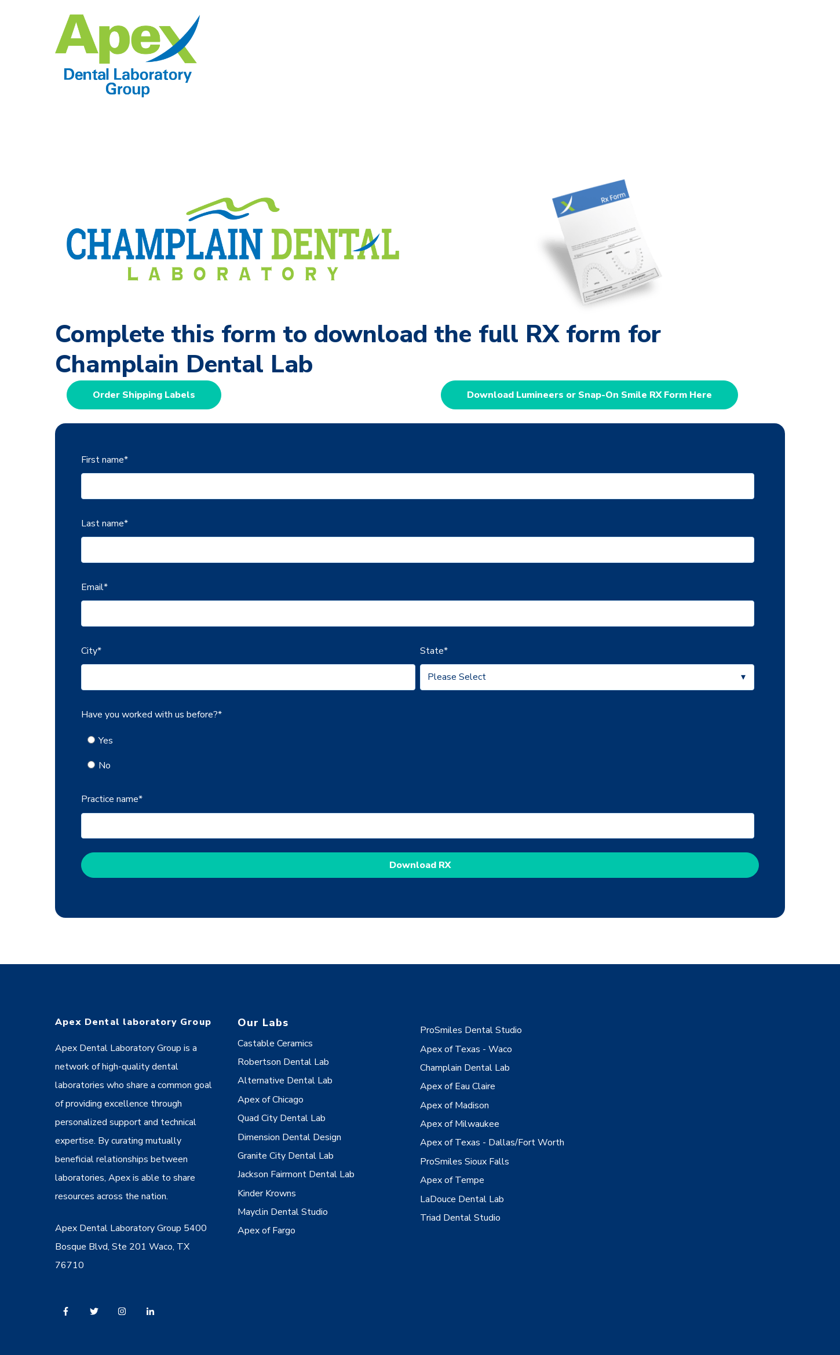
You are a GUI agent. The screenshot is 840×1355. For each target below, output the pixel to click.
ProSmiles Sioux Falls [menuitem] (464, 1161)
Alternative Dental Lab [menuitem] (285, 1080)
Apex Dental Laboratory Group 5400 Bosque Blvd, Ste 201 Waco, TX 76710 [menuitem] (131, 1247)
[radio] (424, 740)
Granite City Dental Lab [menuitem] (286, 1155)
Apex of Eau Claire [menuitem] (457, 1086)
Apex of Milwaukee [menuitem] (459, 1124)
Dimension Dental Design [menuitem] (289, 1137)
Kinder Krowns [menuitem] (267, 1193)
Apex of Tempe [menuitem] (452, 1180)
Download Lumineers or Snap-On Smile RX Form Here (589, 395)
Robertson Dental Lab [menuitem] (283, 1062)
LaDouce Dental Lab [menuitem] (462, 1199)
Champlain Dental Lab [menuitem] (465, 1067)
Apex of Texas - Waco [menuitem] (466, 1049)
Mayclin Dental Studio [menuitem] (283, 1212)
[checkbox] (417, 753)
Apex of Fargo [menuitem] (266, 1230)
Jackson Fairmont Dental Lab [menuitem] (296, 1174)
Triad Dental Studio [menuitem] (460, 1217)
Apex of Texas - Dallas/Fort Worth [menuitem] (492, 1142)
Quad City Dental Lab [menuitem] (282, 1118)
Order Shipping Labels (144, 395)
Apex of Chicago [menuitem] (271, 1099)
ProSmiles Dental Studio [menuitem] (471, 1030)
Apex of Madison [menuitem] (454, 1105)
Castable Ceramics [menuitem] (275, 1043)
